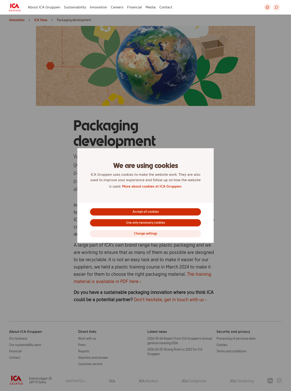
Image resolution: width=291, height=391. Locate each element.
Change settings (145, 234)
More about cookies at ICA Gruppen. (152, 186)
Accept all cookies (146, 212)
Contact (165, 7)
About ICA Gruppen (44, 7)
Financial (134, 7)
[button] (276, 7)
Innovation (98, 7)
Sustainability (75, 7)
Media (151, 7)
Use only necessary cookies (145, 223)
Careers (117, 7)
